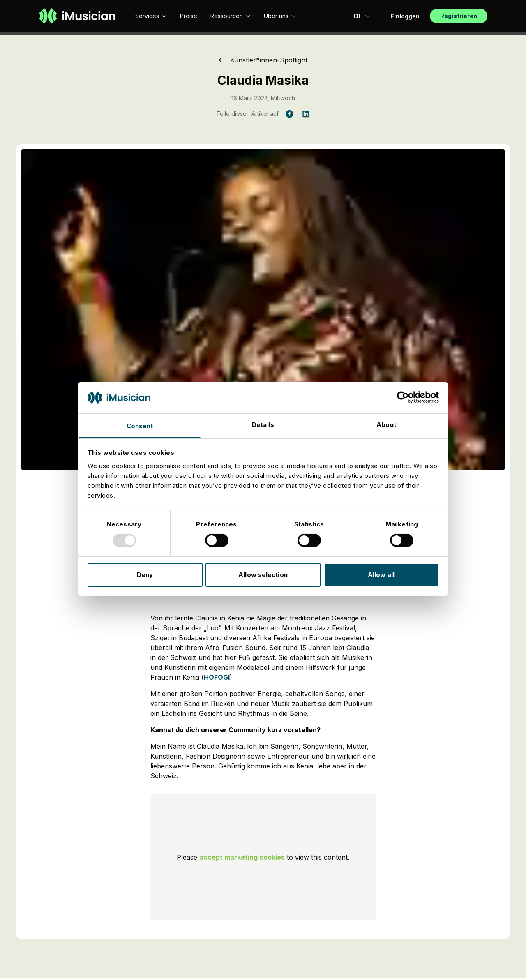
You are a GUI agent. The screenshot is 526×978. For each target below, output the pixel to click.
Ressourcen (230, 15)
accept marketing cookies (242, 857)
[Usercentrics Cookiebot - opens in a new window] (403, 397)
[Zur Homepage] (77, 16)
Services (151, 15)
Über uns (280, 15)
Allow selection (263, 575)
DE (361, 16)
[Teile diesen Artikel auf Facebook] (289, 114)
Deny (145, 575)
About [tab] (386, 425)
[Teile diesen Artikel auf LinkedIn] (306, 114)
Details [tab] (263, 425)
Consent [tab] (140, 426)
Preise (188, 15)
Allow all (381, 575)
